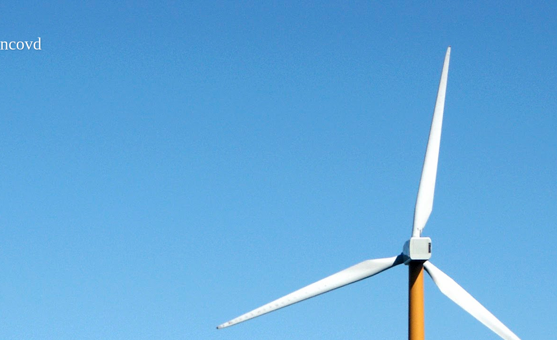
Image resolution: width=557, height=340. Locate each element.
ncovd (21, 43)
